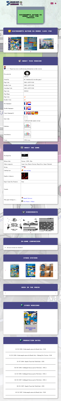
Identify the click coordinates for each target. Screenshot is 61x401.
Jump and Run (27, 170)
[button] (55, 43)
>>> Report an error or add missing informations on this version (24, 69)
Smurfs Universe (26, 198)
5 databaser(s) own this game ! (33, 79)
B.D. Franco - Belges (27, 201)
